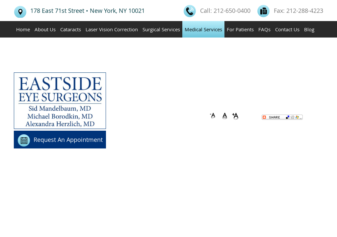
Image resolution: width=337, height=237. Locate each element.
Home (23, 29)
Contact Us (287, 29)
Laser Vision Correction (112, 29)
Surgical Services (161, 29)
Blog (309, 29)
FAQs (264, 29)
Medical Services (203, 29)
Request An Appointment (68, 140)
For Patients (240, 29)
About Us (45, 29)
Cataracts (70, 29)
